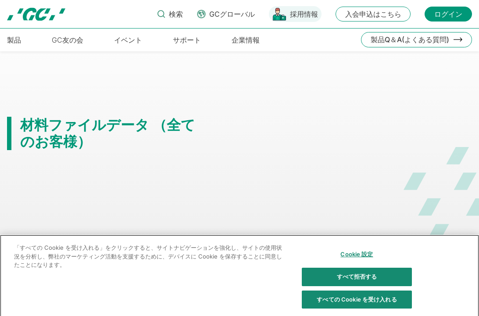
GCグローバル (232, 14)
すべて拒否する (357, 287)
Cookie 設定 (356, 265)
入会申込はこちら (373, 14)
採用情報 (304, 14)
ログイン (448, 14)
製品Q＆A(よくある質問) (410, 39)
